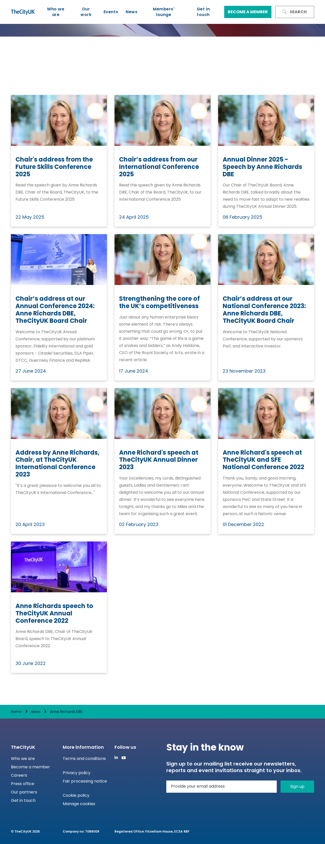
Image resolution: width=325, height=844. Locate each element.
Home (16, 711)
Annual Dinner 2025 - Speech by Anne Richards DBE (262, 167)
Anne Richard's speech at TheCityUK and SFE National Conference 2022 (263, 460)
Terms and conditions (84, 758)
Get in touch (203, 12)
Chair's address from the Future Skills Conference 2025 (54, 167)
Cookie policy (76, 795)
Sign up (297, 786)
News (131, 12)
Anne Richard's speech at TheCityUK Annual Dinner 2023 (158, 460)
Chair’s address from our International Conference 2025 (159, 167)
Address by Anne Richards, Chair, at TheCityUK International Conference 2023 (57, 463)
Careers (19, 775)
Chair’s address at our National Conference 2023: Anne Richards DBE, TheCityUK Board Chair (264, 309)
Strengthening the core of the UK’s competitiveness (159, 302)
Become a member (248, 12)
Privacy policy (76, 773)
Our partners (24, 792)
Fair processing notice (85, 781)
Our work (85, 12)
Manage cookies (79, 804)
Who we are (55, 12)
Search (295, 12)
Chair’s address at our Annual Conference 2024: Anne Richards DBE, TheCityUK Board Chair (55, 309)
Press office (22, 784)
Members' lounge (163, 12)
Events (111, 12)
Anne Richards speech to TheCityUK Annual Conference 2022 (54, 613)
